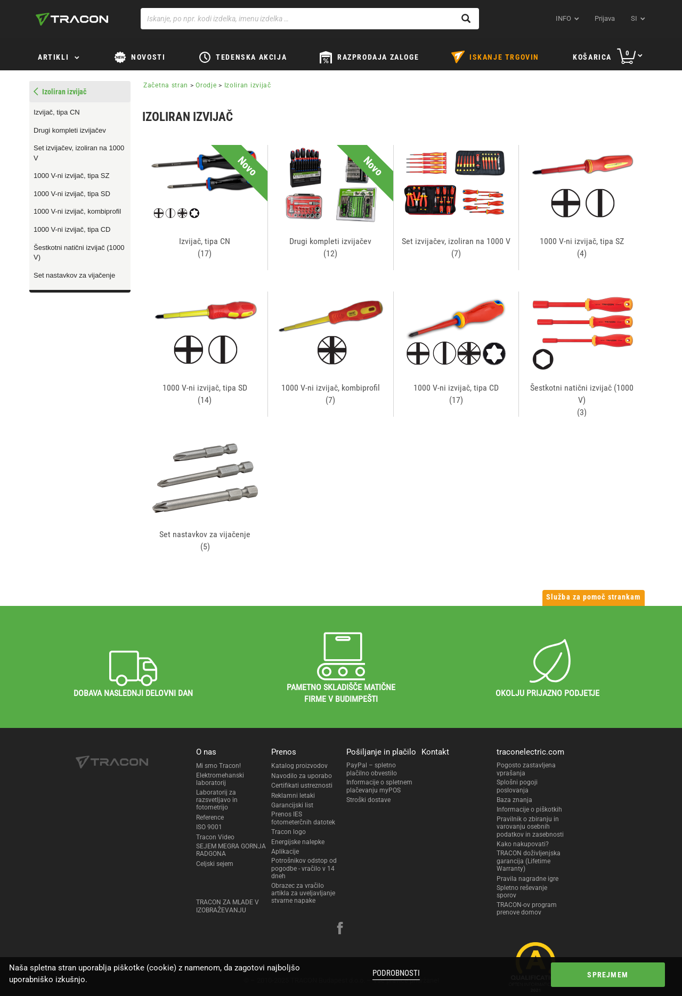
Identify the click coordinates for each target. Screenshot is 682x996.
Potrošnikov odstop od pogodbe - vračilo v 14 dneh (304, 868)
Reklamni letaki (293, 795)
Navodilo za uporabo (301, 776)
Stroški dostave (368, 800)
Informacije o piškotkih (529, 809)
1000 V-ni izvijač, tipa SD (72, 194)
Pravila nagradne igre (527, 878)
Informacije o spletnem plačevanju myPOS (379, 786)
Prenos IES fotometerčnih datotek (303, 818)
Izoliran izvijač (247, 85)
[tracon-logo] (72, 19)
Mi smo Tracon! (218, 766)
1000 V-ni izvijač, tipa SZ (71, 176)
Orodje (206, 85)
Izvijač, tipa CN (57, 112)
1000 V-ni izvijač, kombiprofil (77, 211)
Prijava (605, 18)
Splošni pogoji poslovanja (517, 786)
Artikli (53, 57)
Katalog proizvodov (299, 766)
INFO (563, 18)
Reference (210, 817)
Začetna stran (165, 85)
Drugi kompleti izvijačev (70, 130)
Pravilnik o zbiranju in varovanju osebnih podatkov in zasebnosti (530, 826)
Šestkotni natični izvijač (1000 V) (79, 253)
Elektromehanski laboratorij (220, 779)
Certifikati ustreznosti (301, 785)
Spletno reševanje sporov (522, 891)
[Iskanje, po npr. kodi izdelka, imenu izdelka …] (310, 18)
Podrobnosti (393, 973)
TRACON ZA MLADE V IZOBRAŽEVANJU (227, 905)
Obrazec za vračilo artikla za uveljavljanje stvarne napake (303, 893)
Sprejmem (587, 974)
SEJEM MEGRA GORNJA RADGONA (231, 850)
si (634, 18)
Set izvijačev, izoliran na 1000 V (79, 153)
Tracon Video (215, 837)
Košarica (592, 57)
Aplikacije (285, 851)
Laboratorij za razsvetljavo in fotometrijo (217, 800)
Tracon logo (288, 832)
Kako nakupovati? (523, 844)
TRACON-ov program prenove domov (527, 908)
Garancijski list (292, 805)
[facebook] (340, 929)
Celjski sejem (214, 864)
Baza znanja (514, 800)
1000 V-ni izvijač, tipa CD (72, 229)
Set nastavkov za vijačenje (74, 275)
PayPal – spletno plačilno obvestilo (371, 769)
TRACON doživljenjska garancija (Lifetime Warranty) (529, 860)
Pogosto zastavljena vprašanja (526, 769)
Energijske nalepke (297, 842)
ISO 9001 (209, 827)
